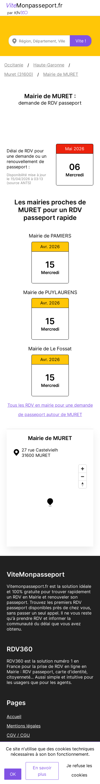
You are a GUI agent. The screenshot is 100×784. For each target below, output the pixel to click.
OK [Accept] (13, 774)
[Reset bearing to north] (82, 484)
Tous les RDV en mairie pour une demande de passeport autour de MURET (50, 409)
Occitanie (13, 65)
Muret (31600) (18, 74)
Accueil (14, 716)
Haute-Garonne (48, 65)
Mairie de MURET (60, 74)
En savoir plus (42, 771)
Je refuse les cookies (79, 770)
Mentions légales (24, 725)
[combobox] (39, 40)
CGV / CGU (18, 735)
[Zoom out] (82, 476)
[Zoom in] (82, 469)
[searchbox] (39, 40)
